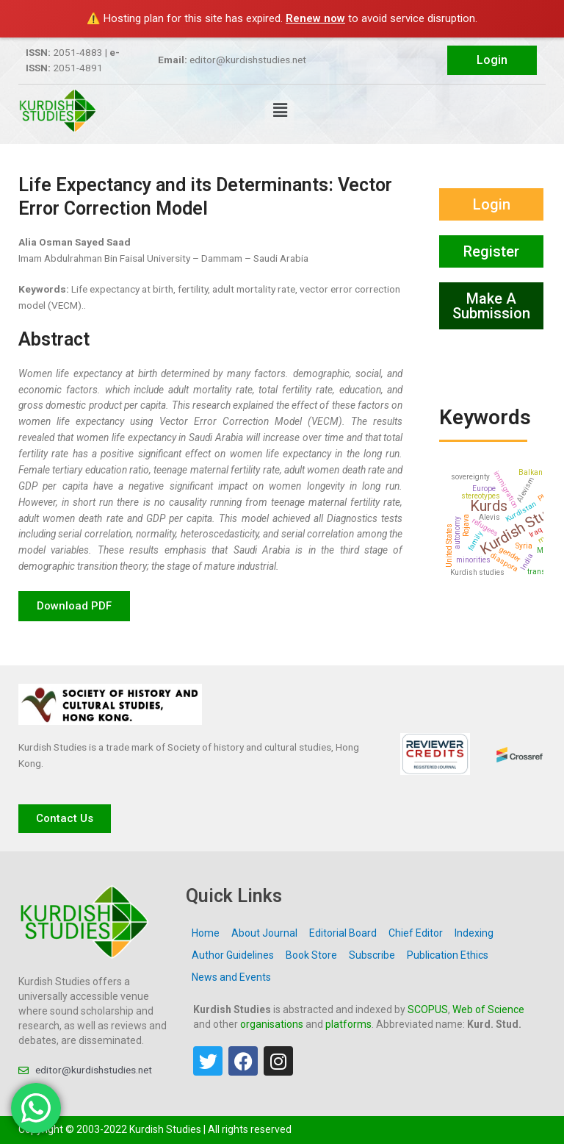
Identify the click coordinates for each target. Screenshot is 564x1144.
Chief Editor (415, 933)
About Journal (264, 933)
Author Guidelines (233, 955)
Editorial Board (343, 933)
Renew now (315, 18)
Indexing (474, 933)
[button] (279, 111)
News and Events (231, 977)
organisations (271, 1024)
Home (206, 933)
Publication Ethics (447, 955)
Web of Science (488, 1009)
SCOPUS (428, 1009)
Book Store (311, 955)
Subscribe (372, 955)
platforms (348, 1024)
